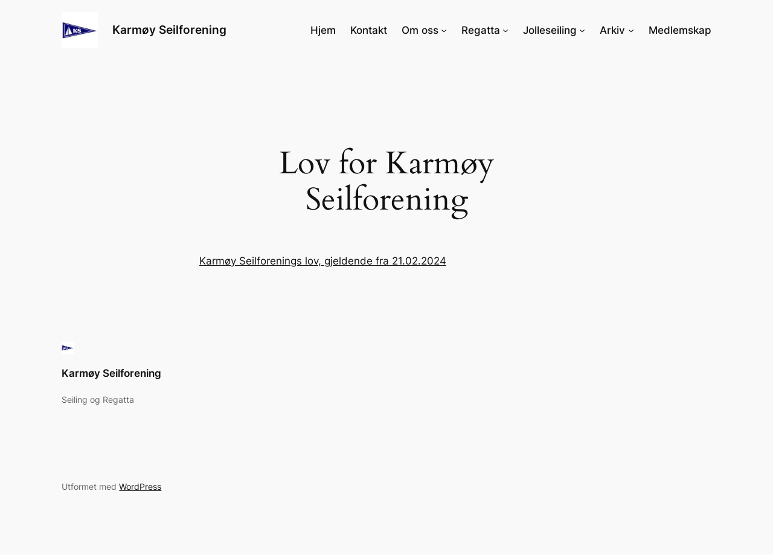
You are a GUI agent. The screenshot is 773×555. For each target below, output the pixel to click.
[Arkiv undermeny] (631, 30)
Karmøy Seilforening (169, 29)
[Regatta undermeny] (505, 30)
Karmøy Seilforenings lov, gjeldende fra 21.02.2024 (322, 261)
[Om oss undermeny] (444, 30)
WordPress (140, 486)
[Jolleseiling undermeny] (582, 30)
